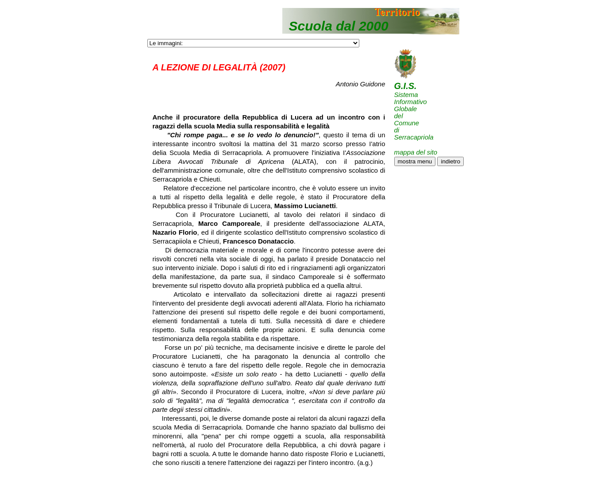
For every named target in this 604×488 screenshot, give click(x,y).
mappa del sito (416, 152)
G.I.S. (405, 86)
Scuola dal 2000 (339, 26)
